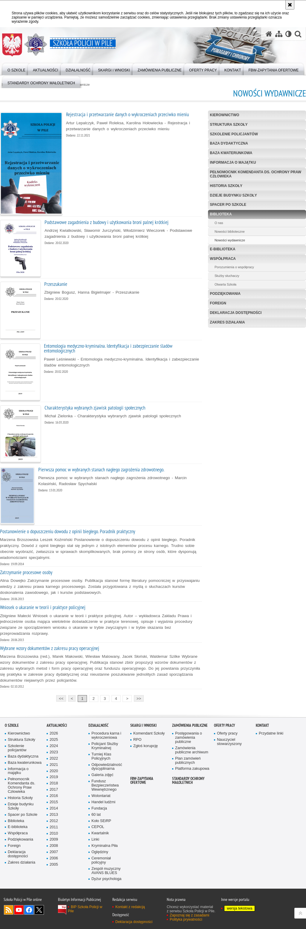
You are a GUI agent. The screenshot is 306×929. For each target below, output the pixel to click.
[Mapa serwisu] (278, 34)
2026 (54, 733)
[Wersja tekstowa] (288, 34)
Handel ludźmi (103, 802)
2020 (54, 771)
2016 (54, 796)
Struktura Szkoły (228, 124)
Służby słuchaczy (227, 276)
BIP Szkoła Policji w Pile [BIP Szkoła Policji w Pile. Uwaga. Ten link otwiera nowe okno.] (85, 909)
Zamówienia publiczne (190, 725)
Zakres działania (227, 322)
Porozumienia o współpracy (234, 267)
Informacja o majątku (233, 162)
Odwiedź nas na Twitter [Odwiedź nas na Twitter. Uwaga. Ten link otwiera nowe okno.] (39, 910)
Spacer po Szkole (228, 205)
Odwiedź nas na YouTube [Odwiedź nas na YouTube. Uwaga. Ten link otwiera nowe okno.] (19, 910)
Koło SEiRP (101, 821)
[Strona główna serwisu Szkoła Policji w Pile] (269, 34)
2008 (54, 846)
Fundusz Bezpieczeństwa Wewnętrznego (105, 785)
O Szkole (12, 725)
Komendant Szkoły (149, 733)
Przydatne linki (271, 733)
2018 (54, 783)
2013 (54, 815)
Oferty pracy (224, 725)
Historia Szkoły (226, 186)
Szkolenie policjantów (234, 134)
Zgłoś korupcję (145, 746)
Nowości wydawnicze (230, 240)
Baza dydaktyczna (229, 143)
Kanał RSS (8, 910)
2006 (54, 858)
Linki (95, 839)
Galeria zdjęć (102, 775)
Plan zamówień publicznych (188, 761)
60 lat (96, 815)
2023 (54, 752)
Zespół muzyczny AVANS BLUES (106, 871)
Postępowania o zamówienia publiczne (188, 738)
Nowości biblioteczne (230, 231)
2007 (54, 852)
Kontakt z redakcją (130, 907)
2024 (54, 746)
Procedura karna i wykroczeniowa (106, 736)
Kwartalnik (100, 833)
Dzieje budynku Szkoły (233, 195)
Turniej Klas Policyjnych (101, 756)
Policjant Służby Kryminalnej (104, 746)
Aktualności (57, 725)
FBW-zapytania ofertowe (141, 780)
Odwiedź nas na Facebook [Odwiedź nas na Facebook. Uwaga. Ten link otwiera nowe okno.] (29, 910)
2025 (54, 740)
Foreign (218, 303)
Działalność (98, 725)
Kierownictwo (224, 115)
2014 (54, 808)
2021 (54, 765)
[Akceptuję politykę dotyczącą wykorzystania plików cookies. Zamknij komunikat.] (289, 5)
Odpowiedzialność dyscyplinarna (106, 767)
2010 (54, 834)
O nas (219, 223)
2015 (54, 802)
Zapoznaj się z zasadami (189, 915)
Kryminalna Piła (104, 846)
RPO (137, 740)
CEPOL (97, 827)
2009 (54, 839)
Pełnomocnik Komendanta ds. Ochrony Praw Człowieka (255, 174)
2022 (54, 759)
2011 (54, 827)
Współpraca (223, 259)
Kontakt (262, 725)
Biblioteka (221, 214)
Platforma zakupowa (192, 769)
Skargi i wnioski (143, 725)
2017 (54, 790)
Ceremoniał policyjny (101, 860)
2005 (54, 865)
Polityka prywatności (186, 919)
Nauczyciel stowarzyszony (229, 742)
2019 (54, 777)
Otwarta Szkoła (225, 284)
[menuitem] (41, 81)
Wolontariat (101, 796)
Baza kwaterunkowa (231, 153)
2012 (54, 821)
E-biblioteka (222, 249)
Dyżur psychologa (106, 879)
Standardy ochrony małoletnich (188, 780)
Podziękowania (225, 294)
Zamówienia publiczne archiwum (191, 750)
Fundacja (99, 808)
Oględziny (99, 852)
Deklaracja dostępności (235, 313)
